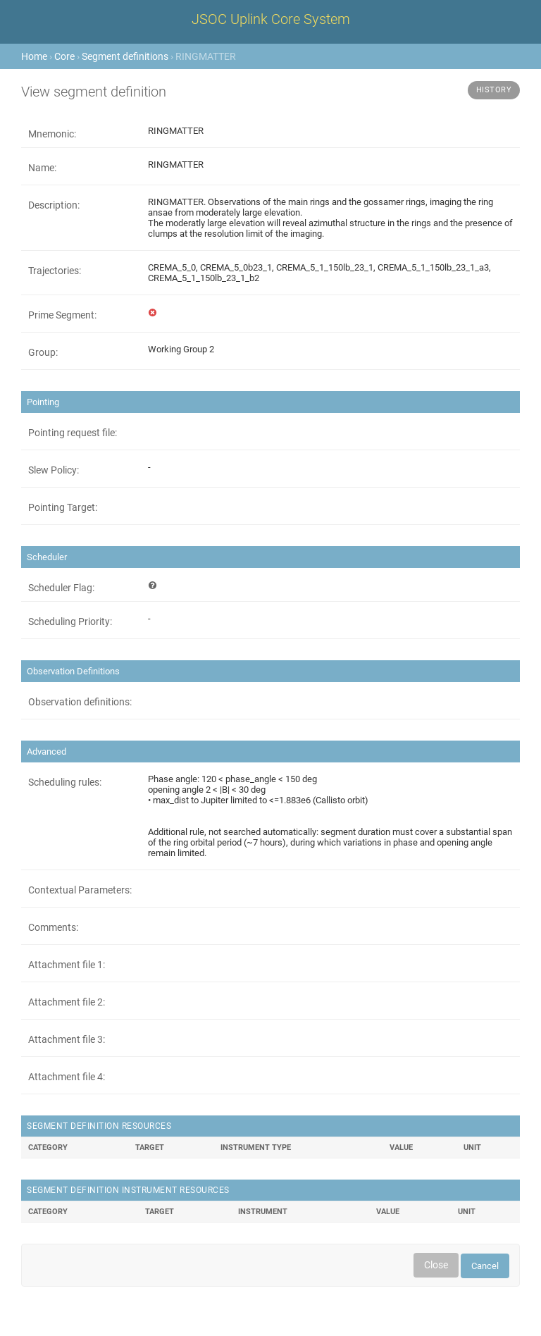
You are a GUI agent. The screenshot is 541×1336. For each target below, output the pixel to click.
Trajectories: (54, 270)
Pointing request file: (72, 432)
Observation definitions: (80, 701)
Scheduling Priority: (70, 621)
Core (64, 56)
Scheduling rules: (64, 782)
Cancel (485, 1266)
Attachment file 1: (66, 964)
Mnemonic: (52, 134)
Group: (43, 352)
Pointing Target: (62, 507)
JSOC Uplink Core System (271, 19)
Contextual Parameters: (80, 890)
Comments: (53, 927)
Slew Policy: (53, 470)
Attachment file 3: (66, 1039)
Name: (42, 167)
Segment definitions (125, 56)
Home (34, 56)
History (494, 89)
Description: (54, 205)
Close (436, 1264)
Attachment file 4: (66, 1076)
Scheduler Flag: (61, 587)
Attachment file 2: (66, 1002)
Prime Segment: (62, 315)
